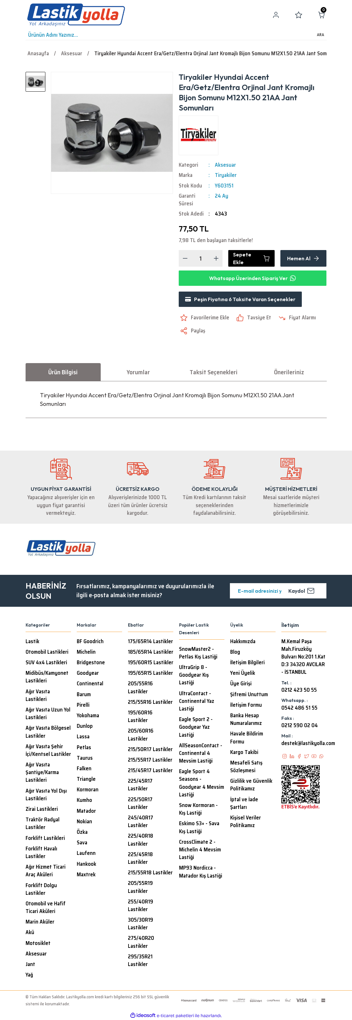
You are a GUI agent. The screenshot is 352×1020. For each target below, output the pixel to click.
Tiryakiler (226, 175)
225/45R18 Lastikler (140, 858)
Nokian (84, 822)
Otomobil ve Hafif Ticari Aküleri (46, 907)
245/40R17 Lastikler (140, 821)
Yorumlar (138, 372)
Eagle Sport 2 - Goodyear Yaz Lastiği (196, 727)
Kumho (84, 800)
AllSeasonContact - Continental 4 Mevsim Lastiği (200, 753)
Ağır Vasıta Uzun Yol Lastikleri (48, 713)
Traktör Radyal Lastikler (42, 823)
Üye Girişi (241, 684)
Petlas (84, 747)
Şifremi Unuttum (249, 694)
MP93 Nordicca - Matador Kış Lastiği (200, 871)
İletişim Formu (246, 705)
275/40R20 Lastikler (141, 942)
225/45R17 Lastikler (140, 785)
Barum (84, 694)
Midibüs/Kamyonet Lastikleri (47, 677)
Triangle (86, 779)
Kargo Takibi (244, 752)
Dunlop (85, 726)
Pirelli (83, 705)
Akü (30, 932)
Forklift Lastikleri (45, 838)
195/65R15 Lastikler (150, 673)
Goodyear (88, 673)
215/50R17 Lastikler (150, 749)
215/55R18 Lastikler (150, 873)
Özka (82, 832)
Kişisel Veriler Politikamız (245, 821)
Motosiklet (38, 943)
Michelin (86, 652)
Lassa (83, 737)
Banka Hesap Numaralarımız (246, 719)
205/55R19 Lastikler (140, 887)
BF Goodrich (90, 641)
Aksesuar (225, 165)
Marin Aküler (40, 922)
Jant (30, 964)
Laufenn (86, 853)
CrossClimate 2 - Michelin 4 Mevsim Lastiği (200, 849)
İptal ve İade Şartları (244, 803)
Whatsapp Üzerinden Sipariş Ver (252, 278)
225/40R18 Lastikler (140, 840)
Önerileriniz (289, 372)
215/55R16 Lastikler (150, 702)
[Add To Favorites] (204, 318)
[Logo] (76, 15)
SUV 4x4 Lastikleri (46, 662)
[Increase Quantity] (216, 258)
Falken (84, 769)
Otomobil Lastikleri (47, 652)
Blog (235, 652)
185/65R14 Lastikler (150, 652)
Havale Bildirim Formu (246, 737)
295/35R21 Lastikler (140, 960)
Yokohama (88, 715)
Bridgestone (91, 662)
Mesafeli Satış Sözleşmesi (246, 766)
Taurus (85, 758)
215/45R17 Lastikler (150, 770)
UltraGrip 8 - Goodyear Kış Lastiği (194, 675)
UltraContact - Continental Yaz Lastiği (196, 701)
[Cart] (321, 15)
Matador (86, 811)
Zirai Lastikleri (42, 809)
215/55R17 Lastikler (150, 760)
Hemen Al (303, 258)
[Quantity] (201, 258)
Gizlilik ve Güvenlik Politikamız (251, 785)
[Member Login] (276, 15)
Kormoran (87, 790)
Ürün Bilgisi (63, 372)
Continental (90, 684)
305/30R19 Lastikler (140, 924)
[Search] (176, 35)
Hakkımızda (242, 641)
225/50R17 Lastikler (140, 803)
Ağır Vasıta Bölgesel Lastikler (48, 732)
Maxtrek (86, 875)
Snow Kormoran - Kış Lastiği (198, 809)
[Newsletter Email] (278, 590)
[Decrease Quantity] (185, 258)
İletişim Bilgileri (247, 662)
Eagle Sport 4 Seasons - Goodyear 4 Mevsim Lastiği (201, 783)
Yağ (29, 975)
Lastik (32, 641)
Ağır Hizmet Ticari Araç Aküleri (46, 871)
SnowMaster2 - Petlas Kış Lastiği (198, 653)
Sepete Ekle (251, 258)
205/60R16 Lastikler (140, 734)
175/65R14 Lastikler (150, 641)
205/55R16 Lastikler (140, 687)
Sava (82, 843)
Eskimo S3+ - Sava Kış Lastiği (199, 827)
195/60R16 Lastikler (140, 716)
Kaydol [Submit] (301, 591)
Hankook (86, 864)
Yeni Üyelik (242, 673)
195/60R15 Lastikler (150, 662)
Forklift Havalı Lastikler (41, 852)
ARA (320, 35)
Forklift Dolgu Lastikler (41, 889)
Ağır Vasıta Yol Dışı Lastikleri (46, 795)
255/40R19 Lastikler (140, 905)
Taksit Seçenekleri (214, 372)
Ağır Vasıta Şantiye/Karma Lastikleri (42, 772)
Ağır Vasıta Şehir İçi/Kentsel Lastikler (48, 750)
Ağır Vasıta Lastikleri (38, 695)
